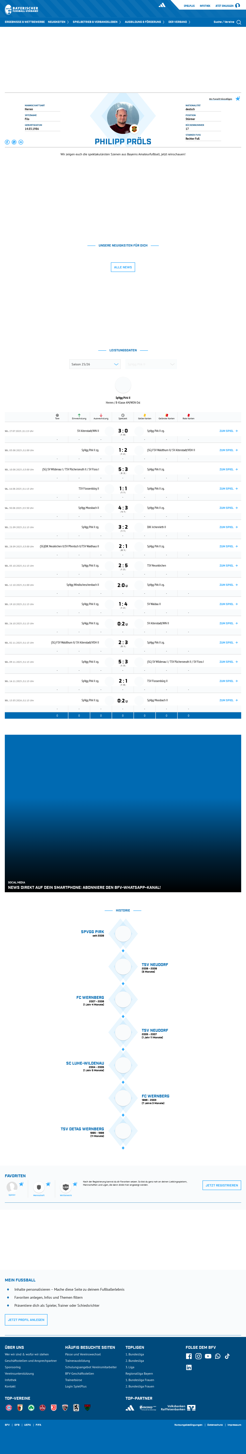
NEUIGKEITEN (59, 22)
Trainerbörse (73, 1380)
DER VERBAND (179, 22)
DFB (16, 1425)
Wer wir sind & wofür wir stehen (27, 1354)
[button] (7, 142)
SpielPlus (189, 6)
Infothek (205, 6)
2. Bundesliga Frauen (140, 1386)
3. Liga (130, 1367)
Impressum (234, 1425)
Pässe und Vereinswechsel (83, 1354)
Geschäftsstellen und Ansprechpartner (31, 1361)
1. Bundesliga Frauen (140, 1380)
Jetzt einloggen (225, 6)
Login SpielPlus (76, 1386)
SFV (7, 1425)
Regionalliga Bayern (139, 1373)
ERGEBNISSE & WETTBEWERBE (25, 22)
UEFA (27, 1425)
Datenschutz (215, 1425)
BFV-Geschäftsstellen (79, 1373)
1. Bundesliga (135, 1354)
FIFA (38, 1425)
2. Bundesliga (135, 1361)
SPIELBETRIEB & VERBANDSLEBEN (97, 22)
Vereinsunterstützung (19, 1373)
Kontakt (10, 1386)
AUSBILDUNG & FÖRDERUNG (145, 22)
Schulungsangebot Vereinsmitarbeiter (91, 1367)
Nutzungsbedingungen (188, 1425)
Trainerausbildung (77, 1361)
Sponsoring (13, 1367)
